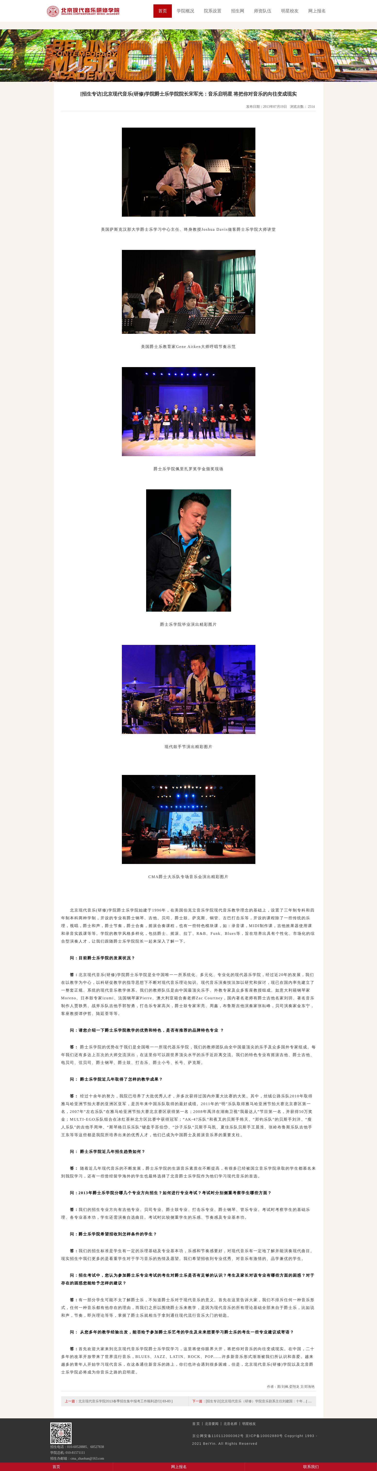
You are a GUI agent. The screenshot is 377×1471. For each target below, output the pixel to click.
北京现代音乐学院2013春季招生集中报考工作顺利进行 (119, 1401)
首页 (162, 10)
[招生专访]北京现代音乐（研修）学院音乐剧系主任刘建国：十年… (256, 1401)
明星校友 (290, 10)
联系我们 (311, 1467)
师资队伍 (262, 10)
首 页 (196, 1424)
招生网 (237, 10)
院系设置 (212, 10)
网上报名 (317, 10)
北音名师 (230, 1424)
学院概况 (185, 10)
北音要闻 (211, 1424)
